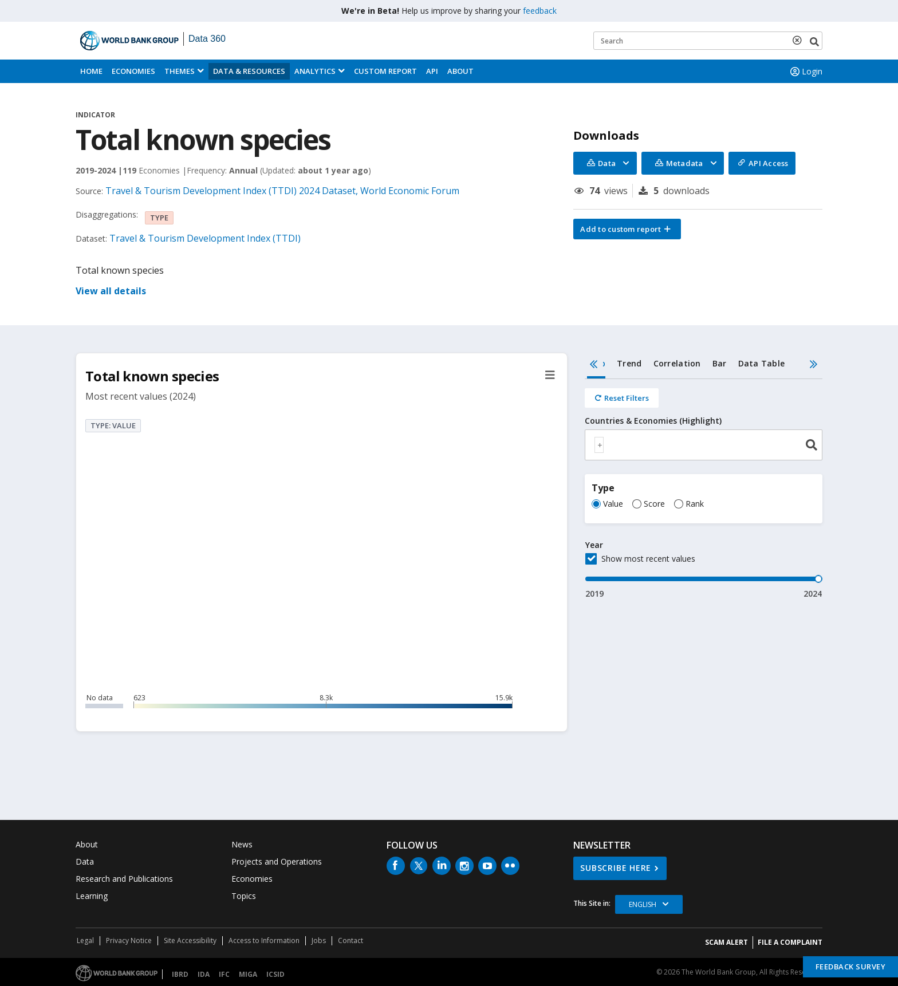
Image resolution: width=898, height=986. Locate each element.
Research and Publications (124, 878)
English (642, 904)
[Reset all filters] (622, 398)
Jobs (319, 940)
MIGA (248, 974)
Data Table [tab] (761, 363)
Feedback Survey (851, 966)
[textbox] (599, 445)
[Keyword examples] (707, 40)
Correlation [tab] (677, 363)
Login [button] (805, 71)
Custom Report (385, 71)
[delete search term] (799, 40)
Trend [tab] (629, 363)
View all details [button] (111, 291)
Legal (85, 940)
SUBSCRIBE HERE (615, 867)
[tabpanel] (703, 489)
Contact (350, 940)
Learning (92, 895)
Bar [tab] (719, 363)
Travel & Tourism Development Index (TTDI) (205, 238)
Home (91, 71)
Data (85, 861)
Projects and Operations (276, 861)
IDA (204, 974)
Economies (133, 71)
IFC (224, 974)
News (242, 844)
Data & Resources (249, 71)
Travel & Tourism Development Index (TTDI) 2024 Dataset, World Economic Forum (282, 190)
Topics (243, 895)
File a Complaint (790, 942)
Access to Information (264, 940)
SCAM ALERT (726, 942)
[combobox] (703, 444)
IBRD (180, 974)
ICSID (275, 974)
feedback (540, 10)
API (432, 71)
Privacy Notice (129, 940)
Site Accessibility (190, 940)
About (460, 71)
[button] (627, 229)
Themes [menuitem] (179, 71)
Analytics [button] (315, 71)
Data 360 (207, 39)
